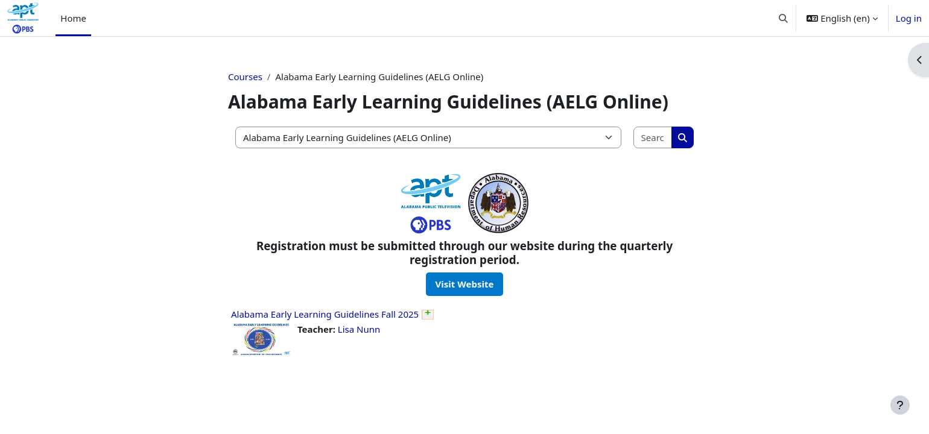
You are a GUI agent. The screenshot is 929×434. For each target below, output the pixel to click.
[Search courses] (653, 138)
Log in (909, 18)
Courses (245, 77)
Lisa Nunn (359, 329)
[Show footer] (900, 405)
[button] (783, 18)
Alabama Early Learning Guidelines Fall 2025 (325, 314)
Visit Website (465, 284)
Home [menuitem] (73, 18)
